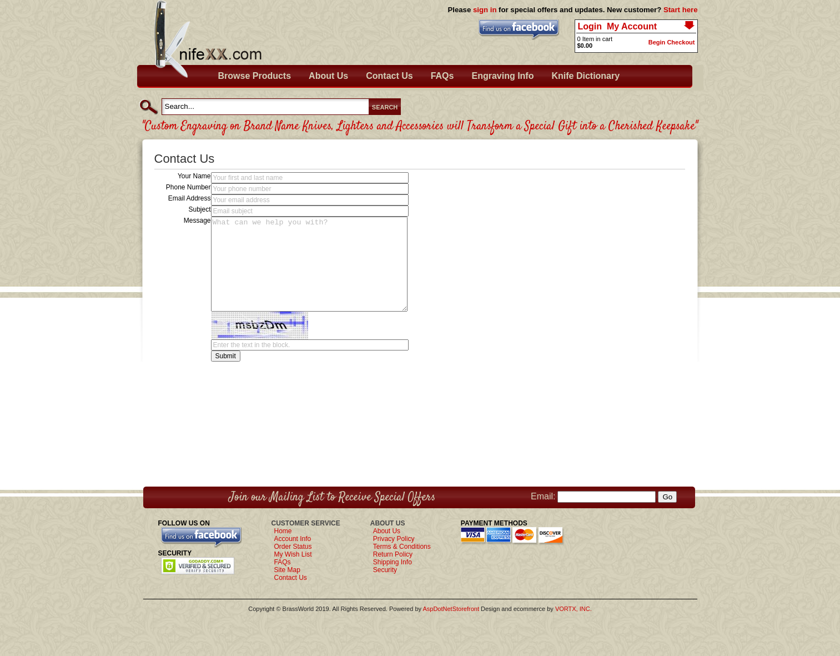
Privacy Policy (394, 539)
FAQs (442, 76)
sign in (485, 10)
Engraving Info (502, 76)
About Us (328, 76)
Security (385, 570)
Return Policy (393, 554)
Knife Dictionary (585, 76)
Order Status (293, 546)
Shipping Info (392, 562)
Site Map (287, 570)
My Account (632, 26)
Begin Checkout (671, 42)
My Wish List (293, 554)
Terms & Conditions (402, 546)
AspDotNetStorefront (450, 608)
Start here (680, 10)
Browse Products (254, 76)
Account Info (292, 539)
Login (590, 26)
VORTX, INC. (573, 608)
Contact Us (389, 76)
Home (283, 531)
